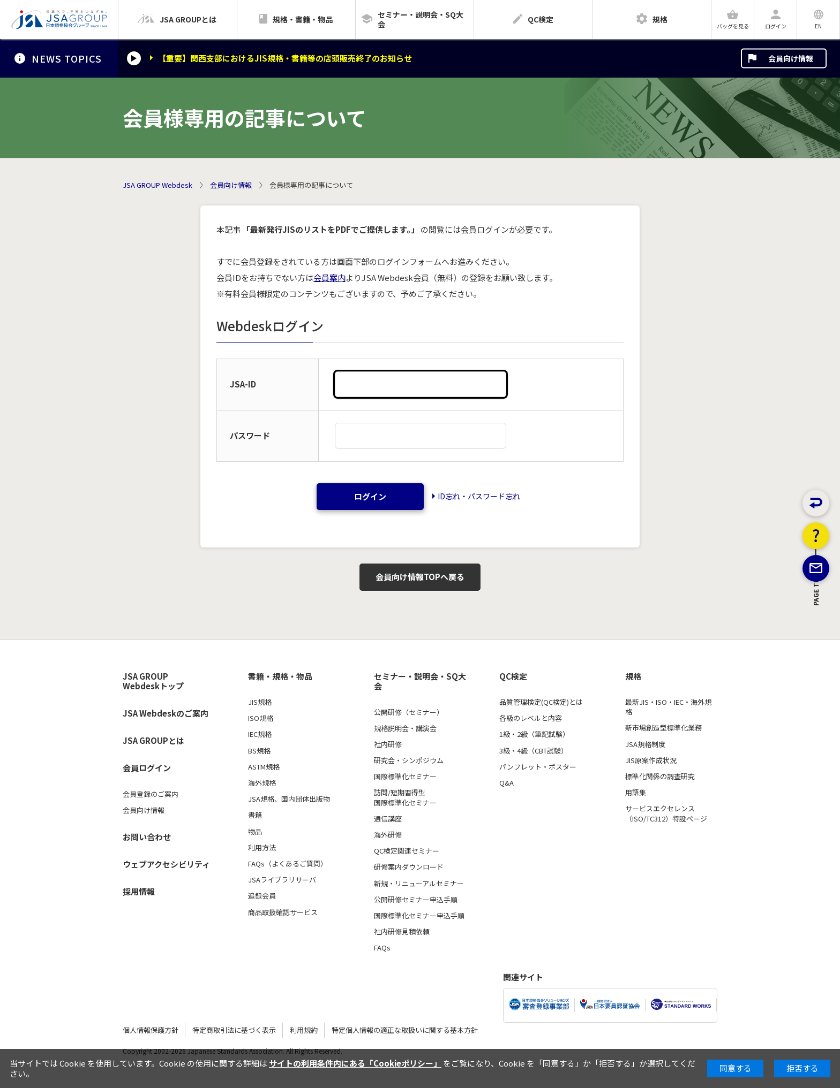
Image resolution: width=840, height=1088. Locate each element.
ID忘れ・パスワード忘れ (479, 496)
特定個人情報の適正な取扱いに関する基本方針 (405, 1030)
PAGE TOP (816, 649)
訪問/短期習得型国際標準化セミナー (405, 797)
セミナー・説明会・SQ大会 (420, 681)
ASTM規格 (264, 767)
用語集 (635, 792)
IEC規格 (260, 734)
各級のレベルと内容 (530, 718)
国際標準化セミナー (405, 776)
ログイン (370, 496)
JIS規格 (260, 702)
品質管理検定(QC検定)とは (541, 702)
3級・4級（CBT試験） (533, 751)
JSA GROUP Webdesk (157, 185)
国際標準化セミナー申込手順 (419, 915)
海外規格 (262, 783)
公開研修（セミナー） (409, 712)
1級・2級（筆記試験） (534, 734)
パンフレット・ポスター (537, 767)
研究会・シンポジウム (409, 760)
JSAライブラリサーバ (282, 880)
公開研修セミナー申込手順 (416, 899)
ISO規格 (260, 718)
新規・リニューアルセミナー (419, 883)
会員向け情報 (790, 58)
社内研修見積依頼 (402, 932)
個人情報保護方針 (150, 1030)
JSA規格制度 (645, 744)
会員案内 (329, 277)
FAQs (382, 948)
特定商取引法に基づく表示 (234, 1030)
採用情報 (139, 891)
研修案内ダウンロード (409, 867)
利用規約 (304, 1030)
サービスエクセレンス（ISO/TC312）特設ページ (666, 813)
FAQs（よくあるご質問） (287, 864)
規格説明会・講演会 (405, 728)
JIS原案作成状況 (651, 760)
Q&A (506, 783)
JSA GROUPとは (153, 740)
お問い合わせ (147, 836)
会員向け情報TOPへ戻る (420, 576)
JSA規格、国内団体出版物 (289, 799)
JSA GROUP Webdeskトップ (153, 681)
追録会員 (262, 896)
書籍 (255, 815)
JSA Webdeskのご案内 (165, 713)
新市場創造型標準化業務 (663, 728)
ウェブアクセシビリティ (166, 864)
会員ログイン (147, 767)
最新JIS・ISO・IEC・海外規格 (668, 707)
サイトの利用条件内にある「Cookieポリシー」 (355, 1063)
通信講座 (388, 819)
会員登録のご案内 (150, 794)
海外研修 (388, 835)
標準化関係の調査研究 (660, 776)
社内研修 (388, 744)
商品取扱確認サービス (283, 912)
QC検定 (513, 676)
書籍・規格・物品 (280, 676)
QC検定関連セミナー (406, 851)
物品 (255, 831)
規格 (633, 676)
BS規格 (259, 751)
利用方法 (262, 848)
